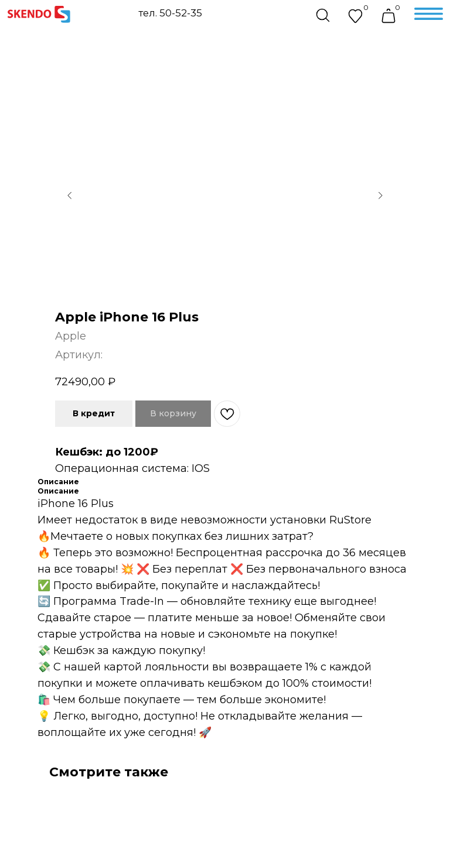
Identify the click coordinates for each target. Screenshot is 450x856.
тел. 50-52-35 (170, 13)
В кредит (94, 413)
